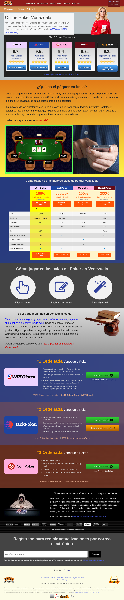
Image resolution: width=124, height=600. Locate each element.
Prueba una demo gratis (113, 426)
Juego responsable (78, 578)
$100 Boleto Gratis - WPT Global (114, 377)
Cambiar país (114, 4)
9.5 (38, 51)
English (67, 570)
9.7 (15, 51)
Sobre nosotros (44, 578)
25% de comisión (39, 67)
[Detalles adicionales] (93, 560)
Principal (21, 9)
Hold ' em (76, 3)
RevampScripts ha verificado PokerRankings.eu (86, 592)
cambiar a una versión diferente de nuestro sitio (98, 511)
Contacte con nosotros (57, 578)
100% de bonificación (107, 68)
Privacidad (68, 578)
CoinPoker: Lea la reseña (49, 492)
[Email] (46, 554)
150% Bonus (62, 67)
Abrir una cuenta (113, 375)
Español (31, 9)
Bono (52, 3)
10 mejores (30, 3)
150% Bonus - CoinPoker (114, 469)
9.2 (106, 51)
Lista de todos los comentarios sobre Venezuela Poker (62, 530)
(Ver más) (39, 114)
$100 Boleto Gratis (17, 67)
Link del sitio (40, 203)
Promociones (42, 3)
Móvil (59, 3)
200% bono (84, 67)
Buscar (59, 580)
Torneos (66, 3)
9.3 (84, 51)
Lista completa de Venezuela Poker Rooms (61, 74)
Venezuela (9, 9)
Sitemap (64, 580)
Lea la (40, 209)
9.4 (61, 51)
